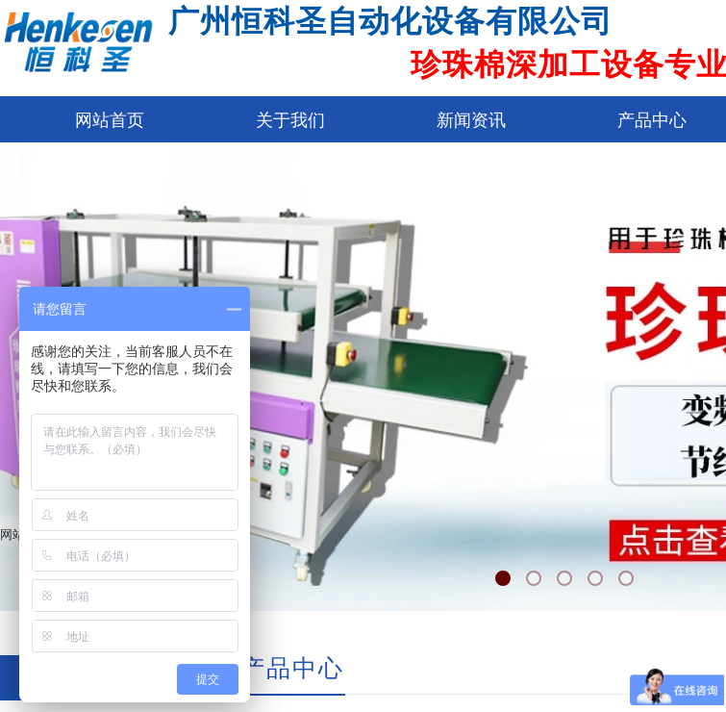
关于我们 (290, 120)
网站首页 (109, 120)
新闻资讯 (471, 120)
